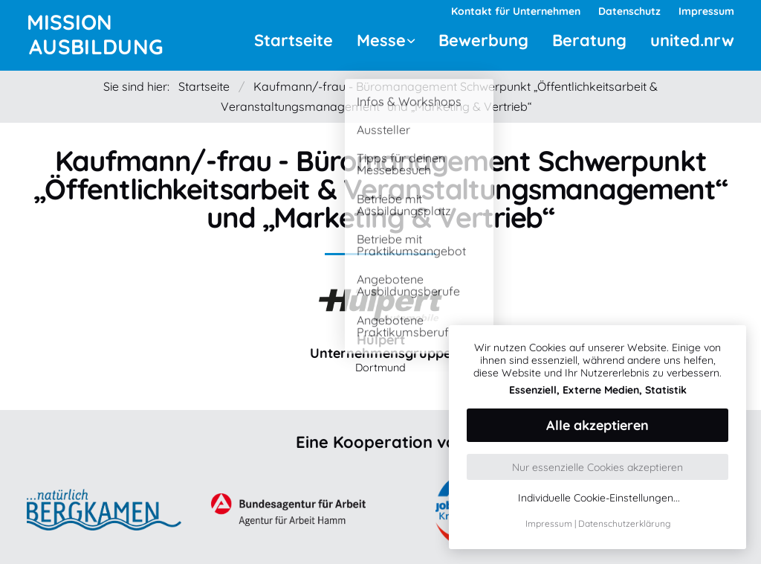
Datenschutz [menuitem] (629, 11)
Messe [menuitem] (381, 40)
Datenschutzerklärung (624, 523)
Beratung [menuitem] (589, 40)
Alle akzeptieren (597, 425)
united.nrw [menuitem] (692, 40)
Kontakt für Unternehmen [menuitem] (515, 11)
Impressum (548, 523)
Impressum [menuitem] (706, 11)
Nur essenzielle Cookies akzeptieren (597, 467)
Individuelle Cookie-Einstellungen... (599, 498)
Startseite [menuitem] (293, 40)
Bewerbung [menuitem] (483, 40)
